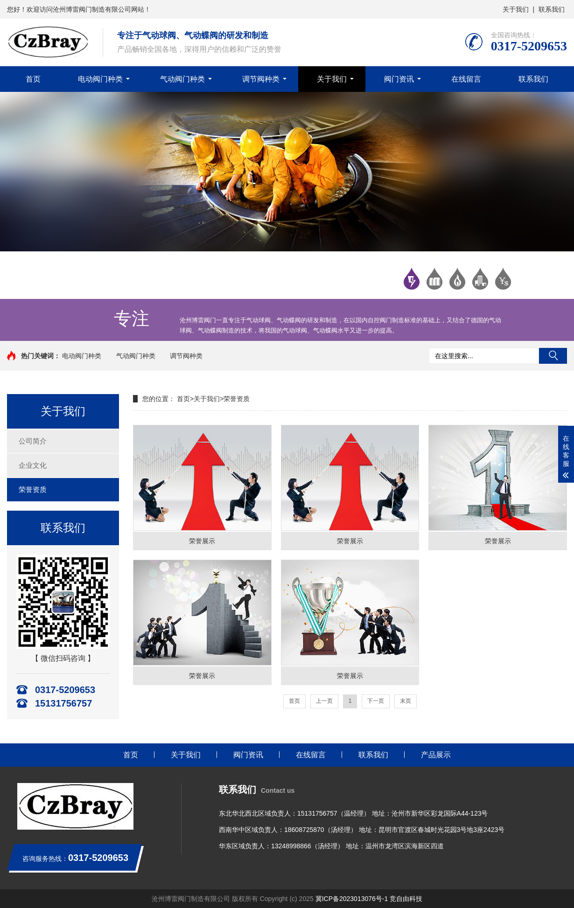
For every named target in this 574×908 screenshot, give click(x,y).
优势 (457, 279)
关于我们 (516, 9)
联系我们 (552, 9)
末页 (405, 701)
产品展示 (436, 755)
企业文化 (33, 465)
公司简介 (33, 441)
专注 (412, 279)
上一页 (324, 701)
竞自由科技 (406, 898)
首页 (33, 79)
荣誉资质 (33, 489)
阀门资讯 (399, 79)
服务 (503, 279)
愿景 (480, 279)
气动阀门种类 (182, 79)
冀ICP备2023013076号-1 (351, 898)
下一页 (375, 701)
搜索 (553, 356)
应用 (434, 279)
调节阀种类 (261, 79)
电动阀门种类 (100, 79)
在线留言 (466, 79)
